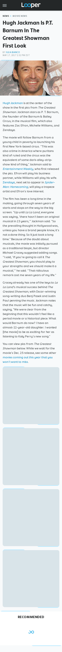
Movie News (20, 16)
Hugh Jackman (13, 103)
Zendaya (9, 182)
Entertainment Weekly (18, 169)
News (6, 16)
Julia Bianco (13, 52)
